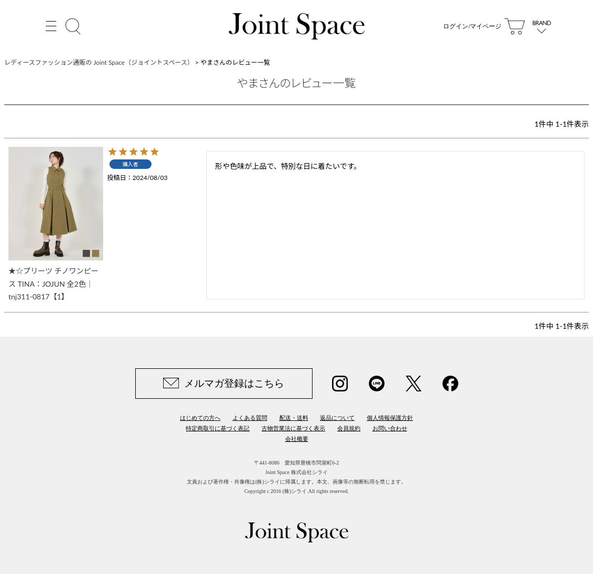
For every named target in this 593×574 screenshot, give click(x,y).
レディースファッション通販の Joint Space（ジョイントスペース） (99, 62)
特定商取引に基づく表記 (217, 428)
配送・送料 (293, 418)
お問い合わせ (390, 428)
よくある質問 (250, 418)
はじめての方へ (200, 418)
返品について (337, 418)
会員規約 (348, 428)
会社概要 (296, 439)
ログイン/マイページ (472, 26)
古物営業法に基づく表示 (293, 428)
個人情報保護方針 (390, 418)
